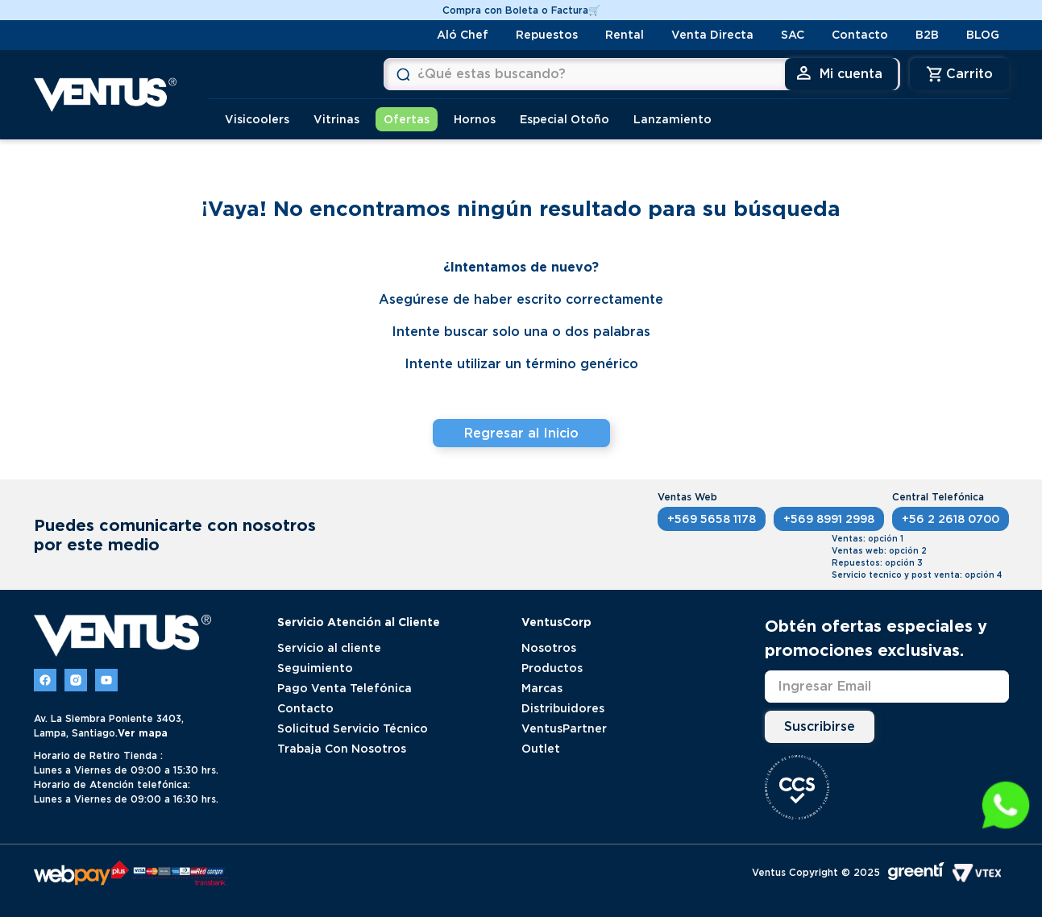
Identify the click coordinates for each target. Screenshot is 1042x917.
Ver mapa (143, 732)
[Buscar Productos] (228, 74)
